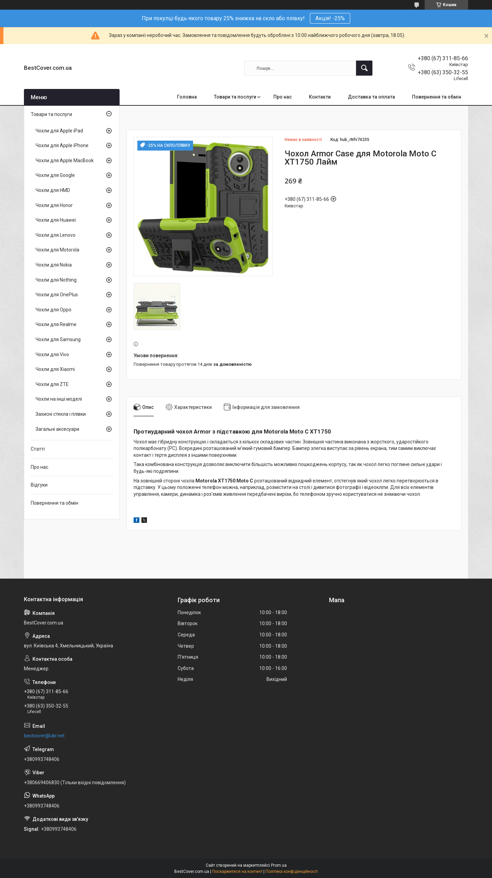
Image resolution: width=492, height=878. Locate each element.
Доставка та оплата (371, 97)
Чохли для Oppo (53, 309)
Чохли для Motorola (57, 250)
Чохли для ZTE (52, 384)
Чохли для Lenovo (56, 235)
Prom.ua (279, 865)
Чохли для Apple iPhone (62, 145)
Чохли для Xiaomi (55, 369)
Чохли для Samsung (58, 339)
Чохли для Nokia (54, 265)
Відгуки (39, 485)
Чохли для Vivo (52, 354)
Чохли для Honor (54, 205)
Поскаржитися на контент (237, 871)
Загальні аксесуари (57, 429)
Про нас (282, 97)
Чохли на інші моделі (59, 399)
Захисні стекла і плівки (61, 414)
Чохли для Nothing (56, 280)
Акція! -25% (330, 18)
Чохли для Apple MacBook (65, 160)
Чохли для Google (55, 175)
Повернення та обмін (436, 97)
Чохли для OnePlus (57, 294)
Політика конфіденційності (291, 871)
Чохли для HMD (53, 190)
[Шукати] (364, 68)
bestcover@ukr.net (44, 735)
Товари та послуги (235, 97)
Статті (38, 449)
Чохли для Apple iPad (59, 130)
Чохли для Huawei (56, 220)
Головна (187, 97)
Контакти (320, 97)
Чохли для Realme (56, 324)
